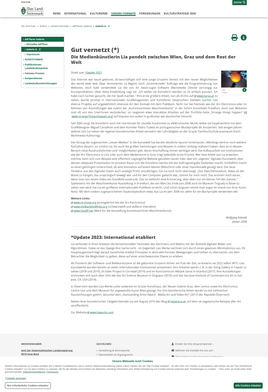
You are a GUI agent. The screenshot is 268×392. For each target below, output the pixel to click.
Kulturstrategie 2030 (180, 13)
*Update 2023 (93, 73)
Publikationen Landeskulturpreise (36, 66)
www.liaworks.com (102, 312)
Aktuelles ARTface (37, 44)
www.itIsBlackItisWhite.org (90, 206)
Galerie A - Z (101, 26)
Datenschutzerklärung (34, 372)
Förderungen (149, 13)
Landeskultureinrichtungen (41, 83)
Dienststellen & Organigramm (116, 354)
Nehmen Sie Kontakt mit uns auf (193, 350)
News (57, 13)
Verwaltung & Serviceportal (114, 350)
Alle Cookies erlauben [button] (248, 385)
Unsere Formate (123, 13)
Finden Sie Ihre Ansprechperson (193, 344)
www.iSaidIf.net (83, 211)
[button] (15, 378)
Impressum (52, 372)
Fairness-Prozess (34, 73)
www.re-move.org (85, 202)
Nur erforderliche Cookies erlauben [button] (27, 385)
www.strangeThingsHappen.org (92, 116)
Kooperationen (33, 78)
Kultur (42, 26)
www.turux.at (205, 96)
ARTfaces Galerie (81, 26)
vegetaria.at (178, 301)
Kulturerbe (99, 13)
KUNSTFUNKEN (34, 59)
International (75, 13)
